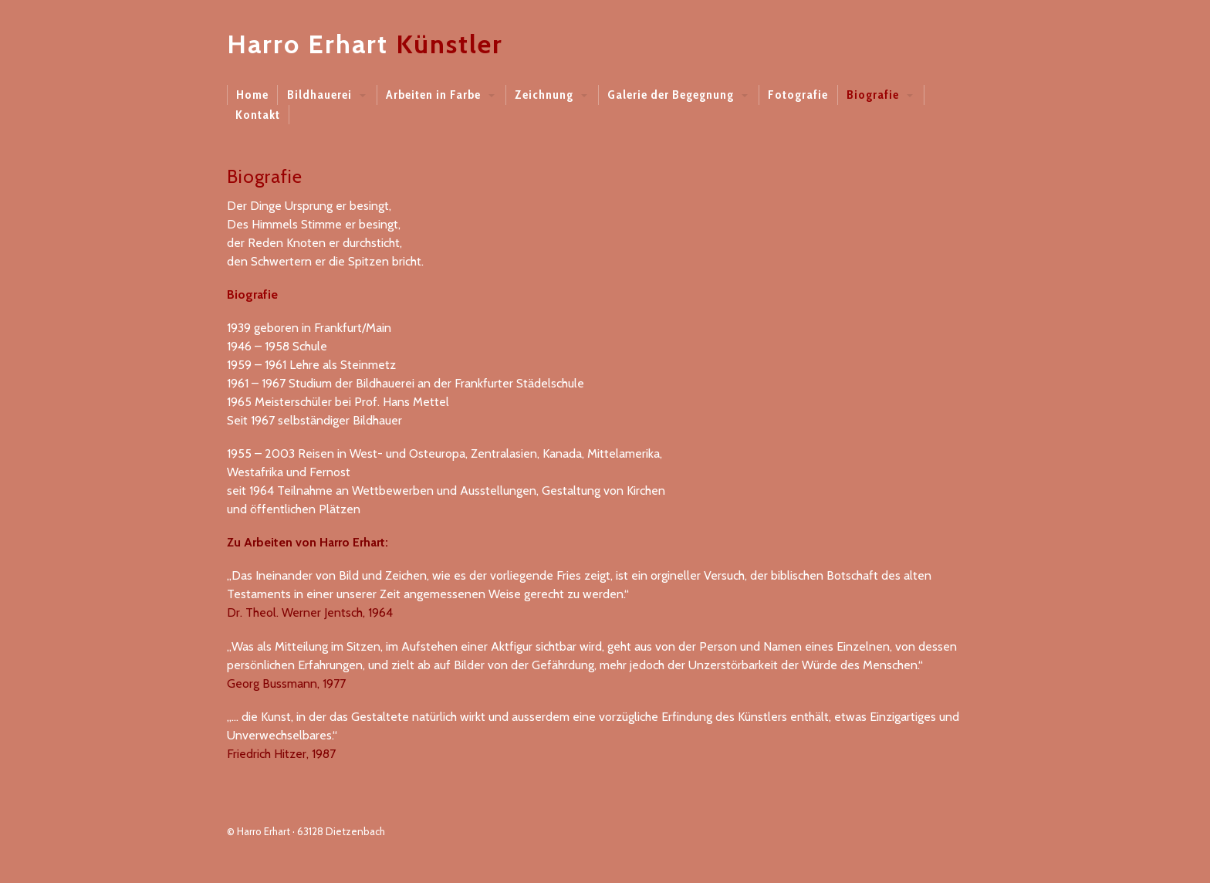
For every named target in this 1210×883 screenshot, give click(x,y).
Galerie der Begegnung (670, 94)
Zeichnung (544, 94)
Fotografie (798, 94)
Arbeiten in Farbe (433, 94)
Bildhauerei (319, 94)
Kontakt (257, 114)
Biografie (873, 94)
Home (252, 94)
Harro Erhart (307, 44)
